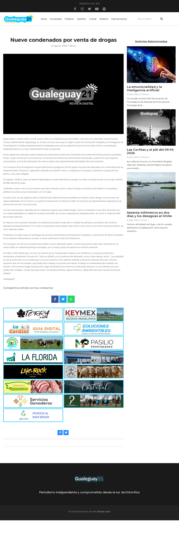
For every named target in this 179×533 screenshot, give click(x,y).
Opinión (81, 19)
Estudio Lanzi (103, 511)
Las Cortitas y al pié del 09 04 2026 (150, 151)
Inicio (44, 19)
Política (69, 19)
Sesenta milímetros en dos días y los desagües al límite (149, 214)
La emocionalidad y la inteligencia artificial (144, 88)
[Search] (148, 19)
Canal (92, 19)
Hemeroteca (119, 19)
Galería (103, 19)
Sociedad (56, 19)
